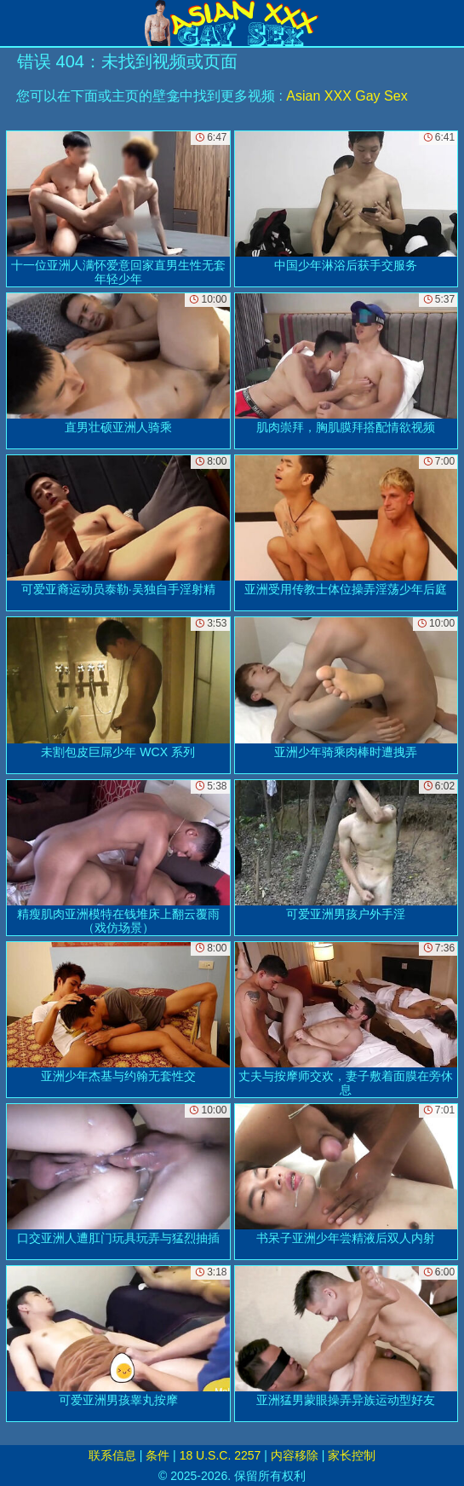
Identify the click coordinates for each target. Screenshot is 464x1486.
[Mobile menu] (15, 23)
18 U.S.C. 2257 (220, 1455)
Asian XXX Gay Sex (346, 96)
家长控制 (351, 1455)
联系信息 (112, 1455)
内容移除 (294, 1455)
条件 (157, 1455)
